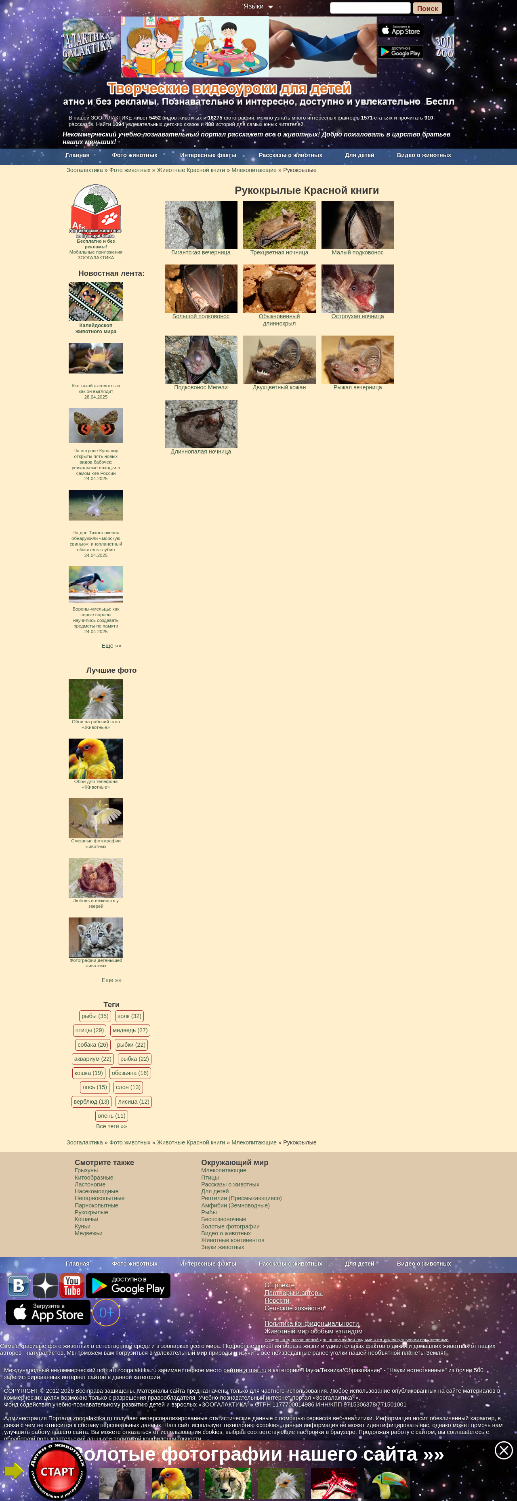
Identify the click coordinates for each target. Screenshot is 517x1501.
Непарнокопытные (100, 1198)
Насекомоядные (96, 1191)
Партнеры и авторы (294, 1292)
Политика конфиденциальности (312, 1323)
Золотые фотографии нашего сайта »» (258, 1454)
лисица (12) (133, 1101)
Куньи (82, 1226)
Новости (277, 1300)
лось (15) (94, 1087)
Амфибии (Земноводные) (235, 1205)
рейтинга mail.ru (245, 1370)
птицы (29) (90, 1030)
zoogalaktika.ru (92, 1418)
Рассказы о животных (290, 155)
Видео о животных (424, 155)
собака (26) (93, 1044)
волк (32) (129, 1016)
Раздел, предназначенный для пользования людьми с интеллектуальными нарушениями (357, 1339)
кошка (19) (89, 1073)
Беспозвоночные (223, 1219)
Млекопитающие (223, 1170)
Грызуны (86, 1170)
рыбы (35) (95, 1016)
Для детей (359, 155)
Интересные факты (208, 155)
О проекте (280, 1285)
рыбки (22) (131, 1044)
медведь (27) (130, 1030)
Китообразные (94, 1177)
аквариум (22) (92, 1059)
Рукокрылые (91, 1212)
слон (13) (128, 1087)
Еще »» (112, 645)
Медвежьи (89, 1233)
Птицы (210, 1177)
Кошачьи (87, 1219)
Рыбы (209, 1212)
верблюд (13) (91, 1101)
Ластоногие (90, 1184)
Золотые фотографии (230, 1226)
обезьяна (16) (130, 1073)
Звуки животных (222, 1247)
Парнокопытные (96, 1205)
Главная (78, 155)
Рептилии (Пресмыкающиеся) (241, 1198)
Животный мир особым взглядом (314, 1331)
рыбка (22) (134, 1059)
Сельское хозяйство (294, 1308)
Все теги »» (111, 1126)
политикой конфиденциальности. (158, 1439)
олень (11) (112, 1116)
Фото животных (135, 155)
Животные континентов (232, 1240)
